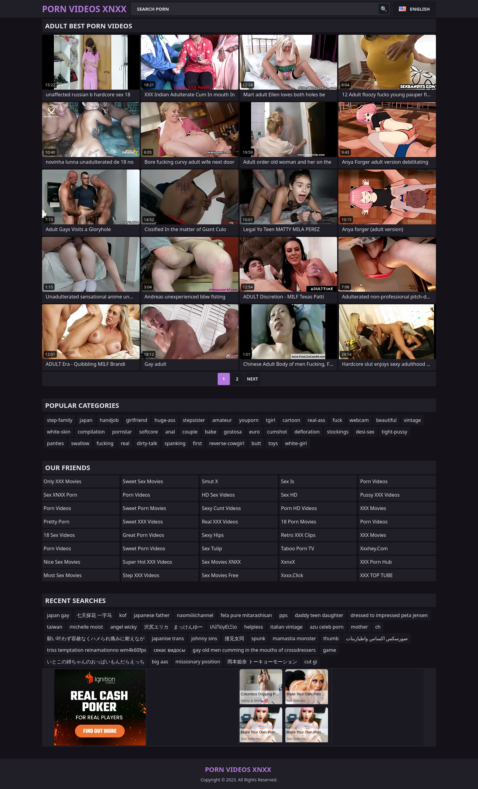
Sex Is (287, 481)
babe (210, 431)
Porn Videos (57, 508)
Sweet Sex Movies (143, 481)
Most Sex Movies (63, 575)
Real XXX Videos (220, 521)
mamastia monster (294, 638)
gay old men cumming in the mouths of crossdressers (254, 650)
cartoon (291, 420)
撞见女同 (234, 638)
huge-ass (165, 420)
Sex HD (289, 494)
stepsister (194, 420)
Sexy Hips (213, 535)
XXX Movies (373, 508)
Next (252, 379)
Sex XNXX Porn (60, 494)
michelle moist (86, 626)
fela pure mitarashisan (246, 615)
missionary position (198, 661)
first (197, 443)
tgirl (270, 420)
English (420, 9)
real (125, 443)
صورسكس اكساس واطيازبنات (377, 638)
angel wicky (123, 626)
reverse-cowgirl (226, 443)
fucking (105, 443)
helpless (253, 626)
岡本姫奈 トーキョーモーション (262, 661)
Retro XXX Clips (298, 535)
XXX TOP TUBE (376, 575)
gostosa (233, 431)
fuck (337, 420)
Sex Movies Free (220, 575)
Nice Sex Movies (62, 562)
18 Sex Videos (59, 535)
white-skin (58, 431)
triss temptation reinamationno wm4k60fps (96, 650)
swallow (80, 443)
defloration (307, 431)
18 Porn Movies (298, 521)
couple (190, 431)
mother (359, 626)
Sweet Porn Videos (144, 548)
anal (170, 431)
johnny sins (204, 638)
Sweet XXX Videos (143, 521)
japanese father (151, 615)
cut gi (311, 661)
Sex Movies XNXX (221, 562)
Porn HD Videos (299, 508)
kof (123, 615)
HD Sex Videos (218, 494)
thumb (331, 638)
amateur (222, 420)
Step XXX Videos (141, 575)
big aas (160, 661)
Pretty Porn (57, 521)
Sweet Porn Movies (144, 508)
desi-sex (365, 431)
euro (254, 431)
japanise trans (168, 638)
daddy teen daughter (319, 615)
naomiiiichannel (195, 615)
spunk (258, 638)
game (329, 650)
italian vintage (286, 626)
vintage (412, 420)
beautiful (386, 420)
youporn (249, 420)
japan (86, 420)
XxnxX (288, 562)
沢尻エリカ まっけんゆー (173, 626)
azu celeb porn (327, 626)
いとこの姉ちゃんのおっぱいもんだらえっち (95, 661)
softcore (148, 431)
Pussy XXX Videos (379, 494)
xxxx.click (292, 575)
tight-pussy (394, 431)
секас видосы (169, 650)
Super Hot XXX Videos (147, 562)
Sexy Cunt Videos (221, 508)
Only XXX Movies (62, 481)
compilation (91, 431)
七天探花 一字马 (94, 615)
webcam (359, 420)
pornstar (122, 431)
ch (378, 626)
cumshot (277, 431)
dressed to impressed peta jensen (389, 615)
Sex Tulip (212, 548)
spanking (175, 443)
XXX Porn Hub (376, 562)
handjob (109, 420)
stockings (338, 431)
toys (273, 443)
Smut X (210, 481)
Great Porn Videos (143, 535)
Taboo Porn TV (297, 548)
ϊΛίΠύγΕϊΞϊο (223, 626)
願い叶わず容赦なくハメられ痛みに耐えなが (95, 638)
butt (256, 443)
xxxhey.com (374, 548)
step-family (59, 420)
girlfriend (136, 420)
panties (55, 443)
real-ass (316, 420)
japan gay (58, 615)
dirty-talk (147, 443)
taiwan (54, 626)
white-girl (296, 443)
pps (283, 615)
